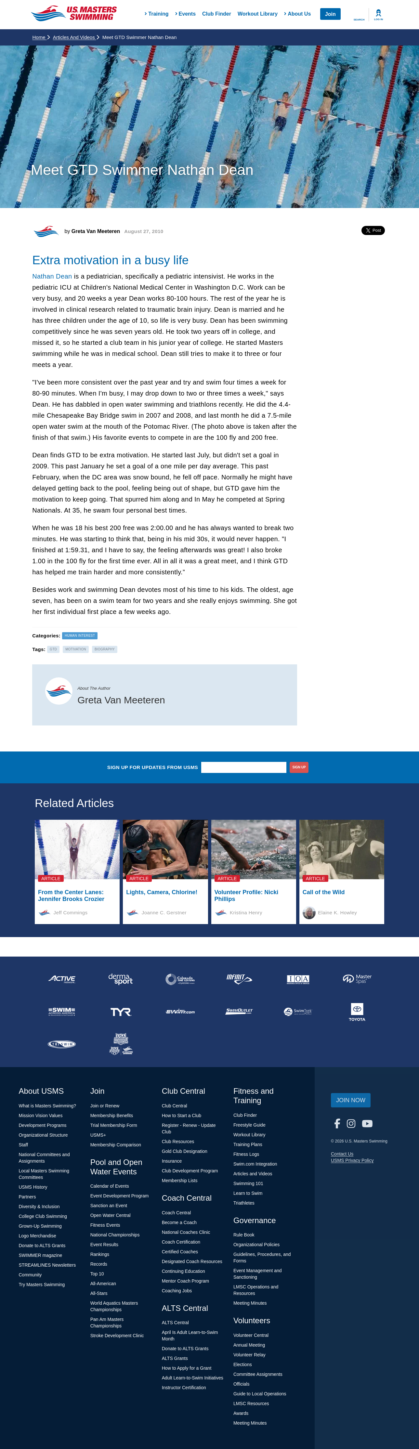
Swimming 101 (248, 1183)
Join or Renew (105, 1105)
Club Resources (178, 1141)
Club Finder (216, 14)
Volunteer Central (250, 1335)
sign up (299, 767)
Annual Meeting (249, 1345)
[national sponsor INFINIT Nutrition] (239, 979)
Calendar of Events (109, 1186)
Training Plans (247, 1144)
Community (30, 1274)
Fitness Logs (246, 1154)
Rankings (99, 1254)
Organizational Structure (43, 1135)
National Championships (115, 1234)
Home (41, 37)
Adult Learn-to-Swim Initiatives (192, 1377)
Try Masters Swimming (42, 1284)
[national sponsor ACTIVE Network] (62, 979)
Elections (242, 1364)
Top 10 (97, 1273)
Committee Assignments (257, 1374)
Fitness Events (105, 1225)
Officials (241, 1384)
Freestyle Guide (249, 1125)
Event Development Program (119, 1195)
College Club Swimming (43, 1216)
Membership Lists (180, 1180)
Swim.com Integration (255, 1164)
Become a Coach (179, 1222)
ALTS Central (175, 1322)
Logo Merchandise (37, 1235)
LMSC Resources (251, 1403)
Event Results (104, 1244)
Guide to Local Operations (259, 1393)
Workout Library (258, 14)
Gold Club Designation (184, 1151)
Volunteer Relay (249, 1354)
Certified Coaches (180, 1251)
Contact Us (342, 1153)
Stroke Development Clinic (117, 1335)
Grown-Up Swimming (40, 1226)
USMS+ (98, 1135)
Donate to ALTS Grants (42, 1245)
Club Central (174, 1105)
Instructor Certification (184, 1387)
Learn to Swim (247, 1193)
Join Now (350, 1100)
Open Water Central (110, 1215)
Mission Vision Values (41, 1115)
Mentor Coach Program (185, 1281)
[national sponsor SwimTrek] (298, 1011)
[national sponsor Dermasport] (121, 979)
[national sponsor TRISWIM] (62, 1044)
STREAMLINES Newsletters (47, 1265)
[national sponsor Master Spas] (357, 979)
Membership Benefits (111, 1115)
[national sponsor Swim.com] (180, 1011)
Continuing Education (183, 1271)
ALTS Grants (175, 1358)
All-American (103, 1283)
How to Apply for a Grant (187, 1368)
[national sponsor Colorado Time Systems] (180, 979)
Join (330, 14)
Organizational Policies (256, 1244)
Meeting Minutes (250, 1303)
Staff (23, 1144)
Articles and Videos (76, 37)
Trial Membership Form (113, 1125)
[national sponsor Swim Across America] (62, 1011)
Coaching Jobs (177, 1290)
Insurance (172, 1161)
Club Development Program (190, 1170)
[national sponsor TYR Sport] (121, 1011)
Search (359, 19)
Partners (27, 1196)
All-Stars (99, 1293)
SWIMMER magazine (40, 1255)
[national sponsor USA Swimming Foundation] (121, 1044)
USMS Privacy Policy (352, 1160)
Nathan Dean (52, 276)
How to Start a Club (181, 1115)
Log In (378, 19)
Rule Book (244, 1234)
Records (98, 1264)
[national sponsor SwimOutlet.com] (239, 1011)
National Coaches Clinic (186, 1232)
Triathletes (244, 1203)
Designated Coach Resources (192, 1261)
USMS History (33, 1187)
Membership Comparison (115, 1144)
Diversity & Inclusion (39, 1206)
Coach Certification (181, 1242)
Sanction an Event (108, 1205)
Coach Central (176, 1212)
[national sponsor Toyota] (357, 1011)
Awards (240, 1413)
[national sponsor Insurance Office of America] (298, 979)
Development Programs (43, 1125)
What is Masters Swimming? (47, 1105)
